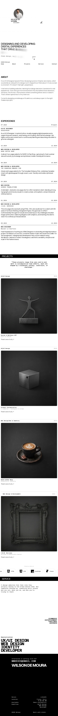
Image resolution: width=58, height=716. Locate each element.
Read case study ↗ (7, 339)
